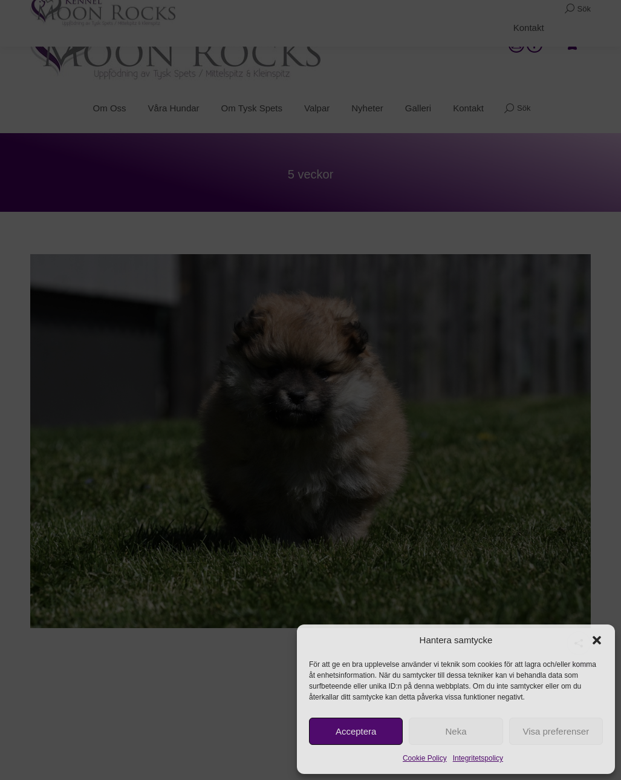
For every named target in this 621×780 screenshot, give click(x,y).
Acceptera (356, 731)
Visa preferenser (555, 731)
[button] (597, 640)
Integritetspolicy (478, 758)
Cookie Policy (425, 758)
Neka (455, 731)
